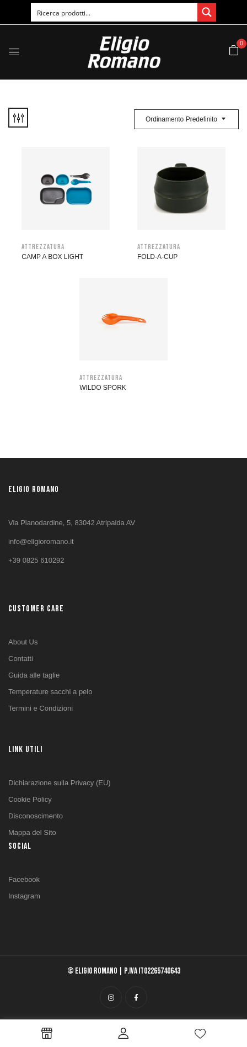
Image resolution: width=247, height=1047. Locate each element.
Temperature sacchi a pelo (50, 692)
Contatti (20, 658)
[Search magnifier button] (206, 12)
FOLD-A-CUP (157, 257)
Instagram (24, 896)
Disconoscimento (35, 816)
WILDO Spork (102, 388)
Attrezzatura (43, 246)
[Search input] (114, 12)
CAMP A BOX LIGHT (52, 257)
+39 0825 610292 (36, 560)
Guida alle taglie (34, 675)
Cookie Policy (30, 799)
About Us (22, 642)
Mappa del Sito (32, 832)
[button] (234, 51)
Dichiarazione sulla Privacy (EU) (59, 783)
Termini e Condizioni (40, 708)
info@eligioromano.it (41, 541)
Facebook (24, 879)
